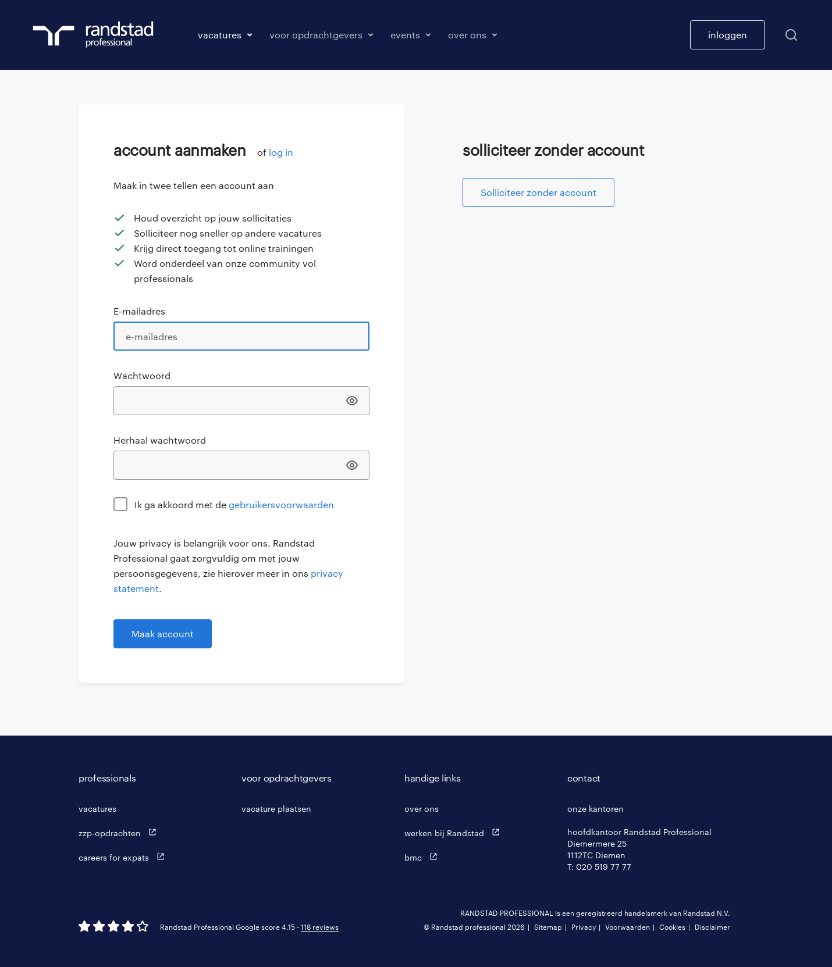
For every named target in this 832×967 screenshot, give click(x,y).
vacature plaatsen (276, 808)
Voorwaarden (627, 927)
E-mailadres (139, 310)
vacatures (97, 808)
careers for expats (124, 856)
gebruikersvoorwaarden (281, 504)
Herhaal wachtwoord (159, 439)
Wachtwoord (141, 375)
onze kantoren (595, 808)
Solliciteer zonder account (538, 192)
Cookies (672, 927)
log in (281, 152)
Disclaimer (712, 927)
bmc (423, 856)
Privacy (583, 927)
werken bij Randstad (454, 832)
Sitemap (548, 927)
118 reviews (320, 927)
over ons (421, 808)
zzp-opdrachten (120, 832)
